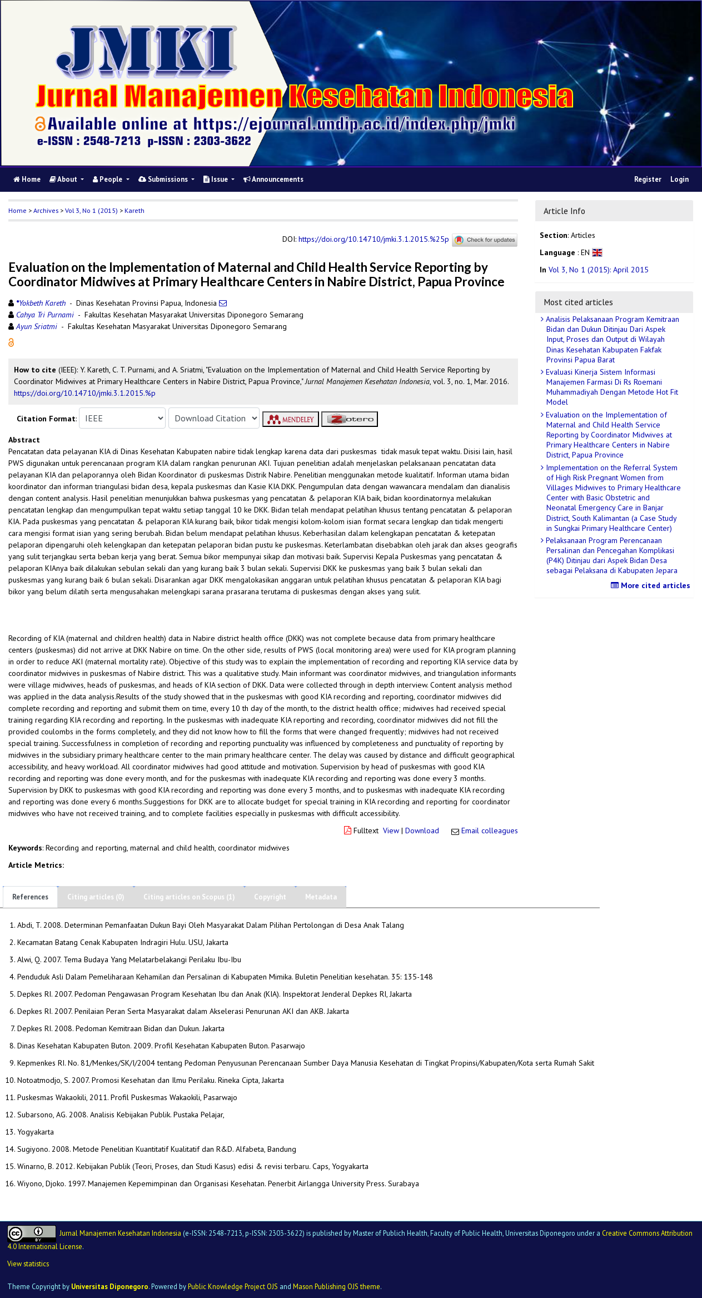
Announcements (273, 179)
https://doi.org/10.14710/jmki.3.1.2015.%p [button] (85, 393)
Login (679, 179)
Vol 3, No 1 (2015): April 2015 (599, 270)
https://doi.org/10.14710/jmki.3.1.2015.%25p (373, 240)
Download (422, 830)
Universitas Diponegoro (109, 1286)
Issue (216, 179)
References (30, 897)
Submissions (164, 179)
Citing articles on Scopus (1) (189, 897)
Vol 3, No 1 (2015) (91, 210)
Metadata (321, 897)
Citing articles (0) (96, 897)
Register (647, 179)
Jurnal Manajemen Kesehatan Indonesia (120, 1232)
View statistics (28, 1263)
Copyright (270, 897)
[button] (11, 342)
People (108, 179)
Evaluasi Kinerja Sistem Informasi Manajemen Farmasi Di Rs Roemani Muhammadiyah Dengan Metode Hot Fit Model (611, 387)
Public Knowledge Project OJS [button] (233, 1286)
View (391, 830)
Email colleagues (489, 830)
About (64, 179)
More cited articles (652, 585)
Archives (45, 210)
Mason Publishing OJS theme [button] (336, 1286)
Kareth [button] (135, 210)
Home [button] (17, 210)
